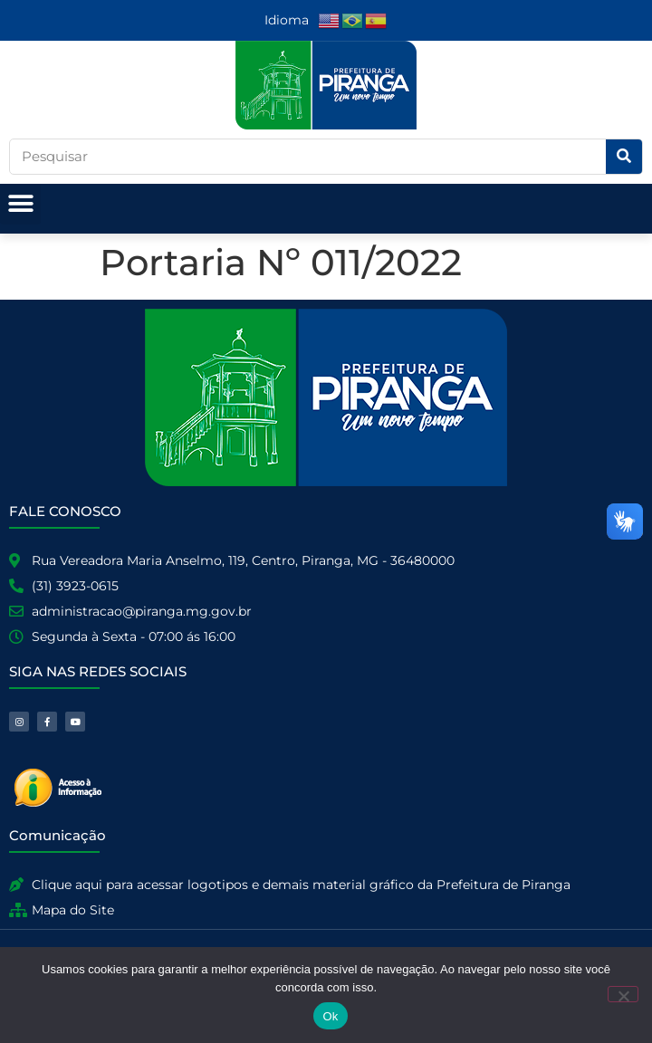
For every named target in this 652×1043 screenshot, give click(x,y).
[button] (20, 204)
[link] (329, 19)
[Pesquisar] (624, 156)
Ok (330, 1016)
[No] (623, 994)
